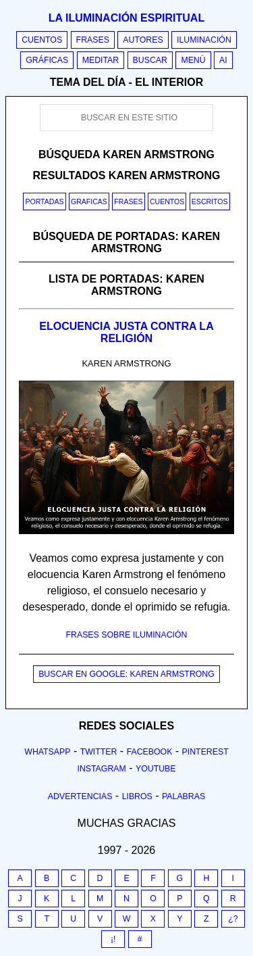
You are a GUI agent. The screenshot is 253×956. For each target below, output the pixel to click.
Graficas (89, 201)
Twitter (98, 752)
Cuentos (42, 40)
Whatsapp (47, 752)
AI (223, 60)
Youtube (156, 768)
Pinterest (205, 752)
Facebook (150, 752)
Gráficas (47, 60)
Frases (92, 40)
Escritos (210, 201)
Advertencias (80, 796)
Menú (193, 60)
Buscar (150, 60)
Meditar (100, 60)
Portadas (44, 201)
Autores (143, 40)
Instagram (101, 768)
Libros (137, 796)
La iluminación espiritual (126, 18)
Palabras (183, 796)
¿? (232, 919)
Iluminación (204, 40)
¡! (113, 939)
